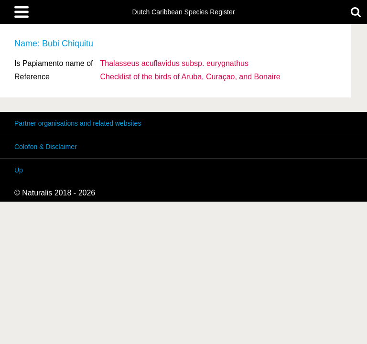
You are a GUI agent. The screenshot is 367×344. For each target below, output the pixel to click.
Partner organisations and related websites (77, 123)
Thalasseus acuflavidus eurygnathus (174, 63)
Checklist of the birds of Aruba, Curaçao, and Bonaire (190, 77)
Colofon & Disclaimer (45, 146)
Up (18, 170)
